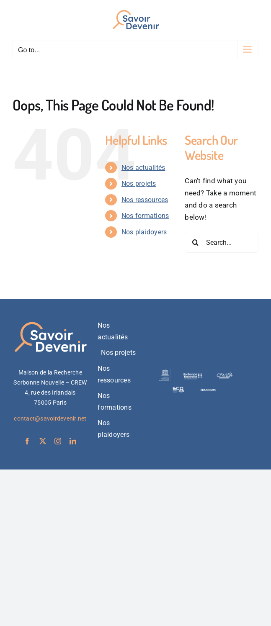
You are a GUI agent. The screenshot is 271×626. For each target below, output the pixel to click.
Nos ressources (144, 200)
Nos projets (138, 183)
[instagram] (57, 441)
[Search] (195, 242)
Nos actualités (143, 168)
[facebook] (27, 441)
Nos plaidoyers (144, 232)
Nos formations (145, 216)
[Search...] (221, 242)
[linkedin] (73, 441)
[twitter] (42, 441)
